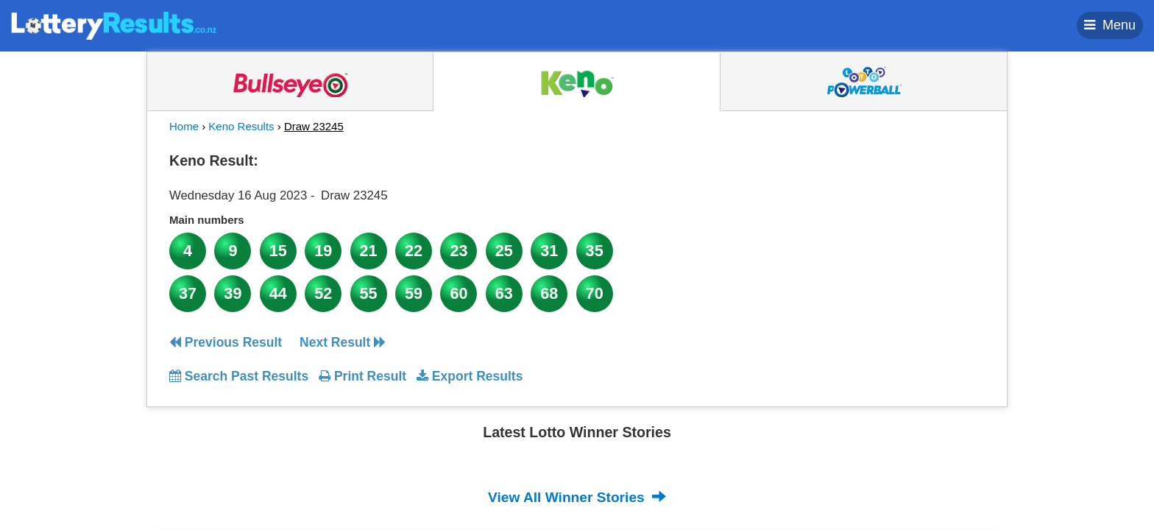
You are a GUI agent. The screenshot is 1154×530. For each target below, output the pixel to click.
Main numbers (206, 219)
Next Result (343, 342)
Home (184, 126)
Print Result (362, 376)
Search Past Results (238, 376)
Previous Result (225, 342)
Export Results (470, 376)
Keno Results (241, 126)
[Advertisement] (851, 238)
